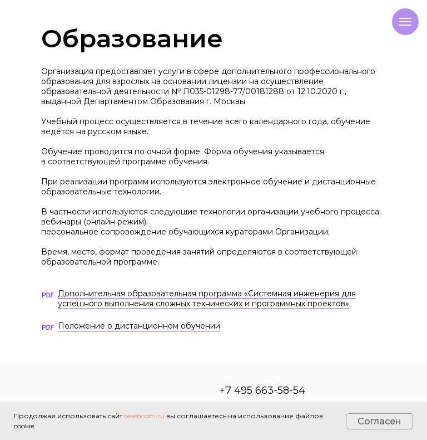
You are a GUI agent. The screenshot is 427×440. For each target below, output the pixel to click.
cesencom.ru (144, 416)
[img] (47, 327)
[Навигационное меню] (405, 22)
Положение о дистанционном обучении (139, 326)
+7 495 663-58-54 (262, 390)
